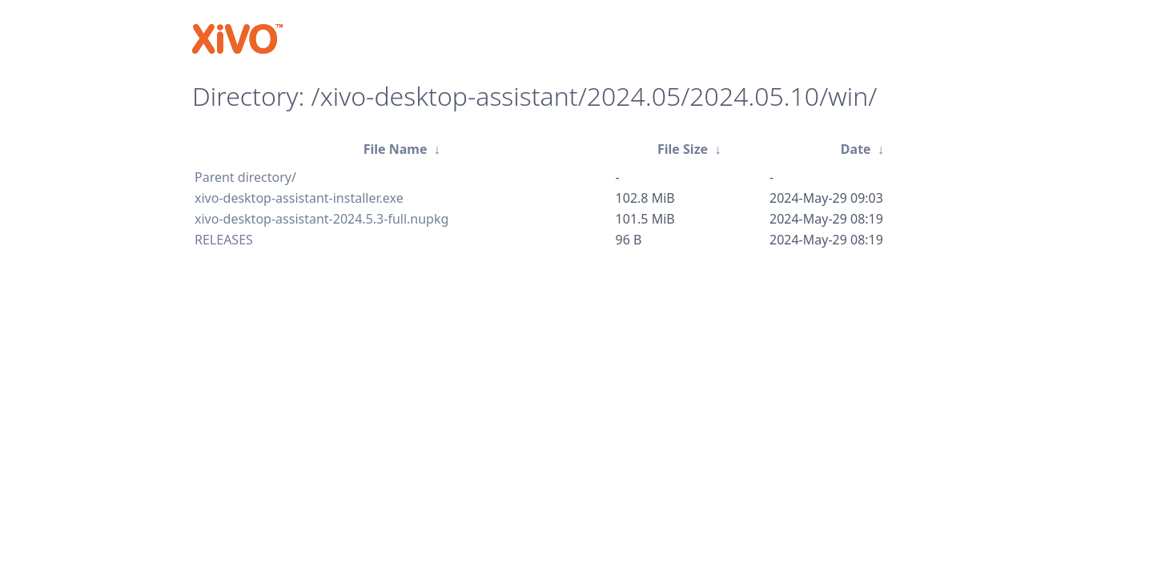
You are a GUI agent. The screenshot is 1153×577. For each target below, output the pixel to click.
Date (856, 149)
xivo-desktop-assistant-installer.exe (299, 198)
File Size (682, 149)
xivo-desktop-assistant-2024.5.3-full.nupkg (321, 219)
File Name (396, 149)
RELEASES (224, 239)
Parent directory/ (245, 177)
